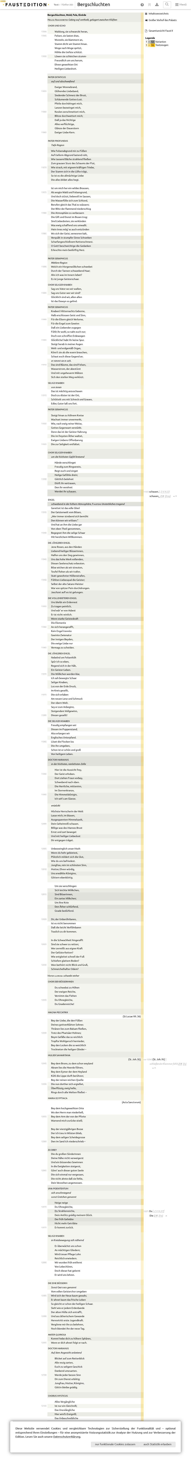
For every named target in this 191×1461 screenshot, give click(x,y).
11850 (43, 56)
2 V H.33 (165, 491)
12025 (43, 944)
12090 (43, 1316)
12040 (43, 1033)
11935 (43, 512)
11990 (43, 774)
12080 (43, 1263)
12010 (43, 869)
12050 (43, 1084)
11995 (43, 795)
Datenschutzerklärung (66, 1437)
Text (56, 4)
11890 (43, 267)
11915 (43, 395)
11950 (43, 580)
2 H (162, 496)
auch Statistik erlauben (157, 1444)
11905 (43, 340)
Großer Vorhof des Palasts (163, 20)
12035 (43, 1000)
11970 (43, 674)
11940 (43, 533)
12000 (43, 824)
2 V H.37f (159, 1211)
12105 (43, 1406)
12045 (43, 1063)
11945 (43, 559)
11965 (43, 648)
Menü (181, 4)
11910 (43, 365)
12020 (43, 919)
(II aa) (168, 496)
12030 (43, 965)
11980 (43, 715)
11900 (43, 319)
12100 (43, 1375)
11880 (43, 213)
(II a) (161, 1215)
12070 (43, 1207)
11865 (43, 132)
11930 (43, 479)
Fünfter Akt (67, 5)
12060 (43, 1141)
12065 (43, 1170)
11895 (43, 293)
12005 (43, 849)
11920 (43, 424)
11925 (43, 444)
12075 (43, 1227)
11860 (43, 112)
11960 (43, 627)
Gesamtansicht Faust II (161, 31)
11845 (43, 36)
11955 (43, 606)
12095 (43, 1343)
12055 (43, 1117)
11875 (43, 192)
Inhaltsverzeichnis (158, 14)
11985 (43, 742)
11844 (43, 32)
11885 (43, 234)
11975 (43, 695)
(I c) (184, 1063)
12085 (43, 1296)
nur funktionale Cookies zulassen (115, 1444)
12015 (43, 894)
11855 (43, 91)
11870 (43, 167)
